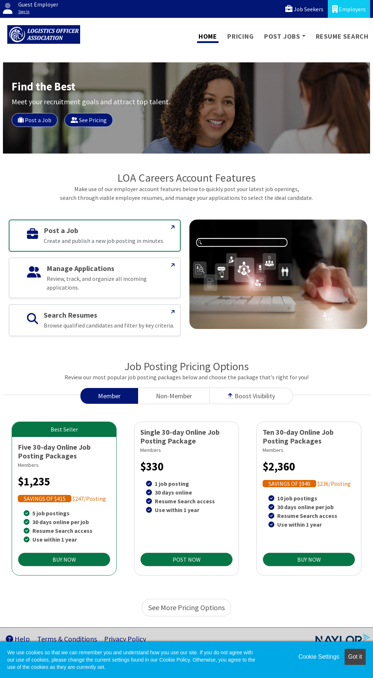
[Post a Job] (173, 227)
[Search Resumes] (173, 312)
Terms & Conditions (67, 638)
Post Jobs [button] (282, 36)
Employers (349, 8)
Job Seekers (304, 8)
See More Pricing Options (186, 607)
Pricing (240, 36)
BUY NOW (64, 559)
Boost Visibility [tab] (251, 396)
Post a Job (34, 120)
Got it (355, 657)
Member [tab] (109, 396)
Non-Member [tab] (174, 396)
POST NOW (187, 559)
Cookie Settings (318, 657)
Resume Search (342, 36)
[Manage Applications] (173, 265)
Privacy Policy (125, 638)
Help (18, 638)
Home (208, 36)
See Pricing (89, 120)
